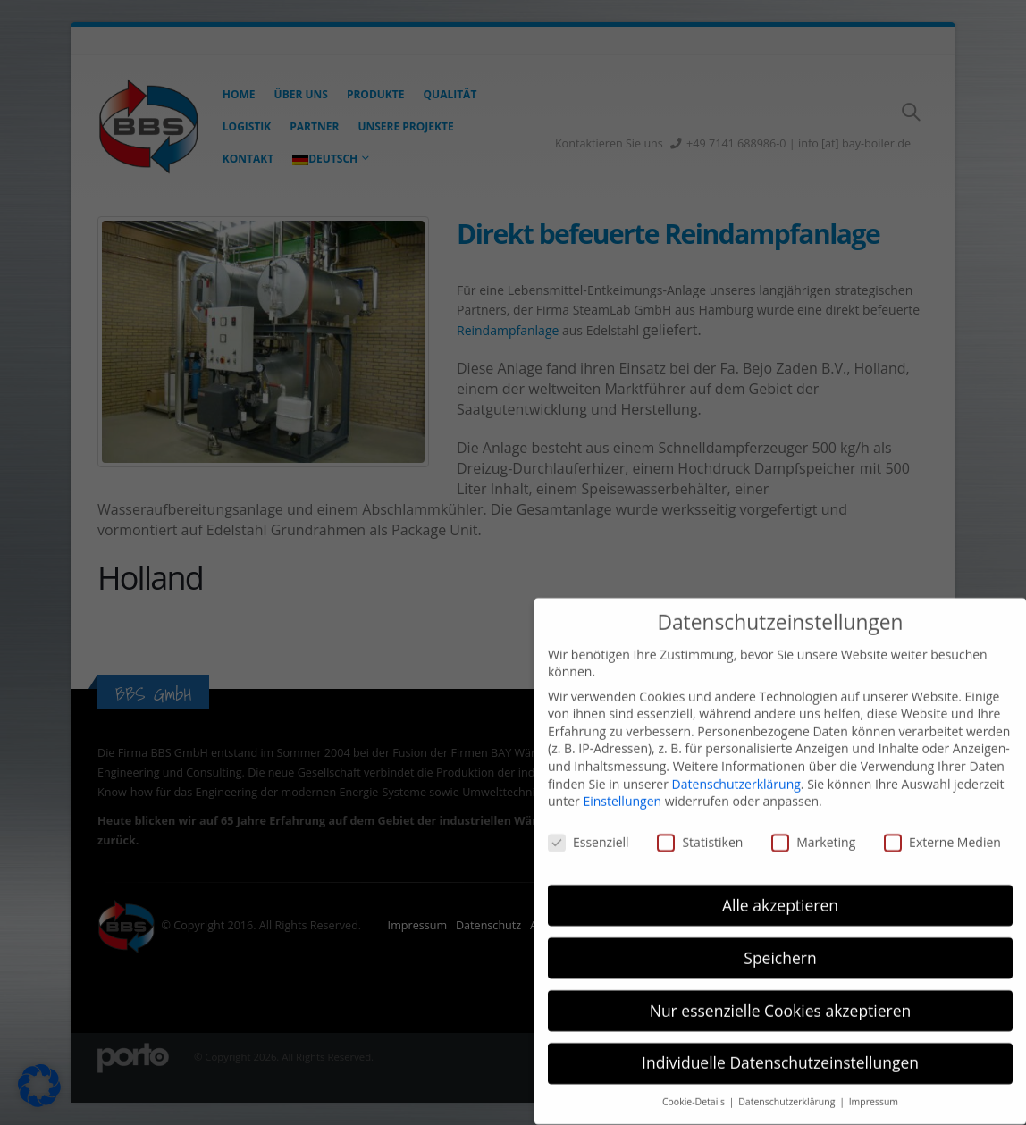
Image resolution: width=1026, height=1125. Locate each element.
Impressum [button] (873, 1082)
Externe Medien (942, 822)
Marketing (813, 822)
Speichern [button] (780, 937)
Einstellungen (622, 781)
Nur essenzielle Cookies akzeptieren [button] (781, 990)
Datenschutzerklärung (736, 763)
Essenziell (588, 822)
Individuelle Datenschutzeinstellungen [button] (780, 1043)
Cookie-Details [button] (694, 1082)
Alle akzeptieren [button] (780, 884)
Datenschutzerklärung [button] (787, 1082)
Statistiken (700, 822)
